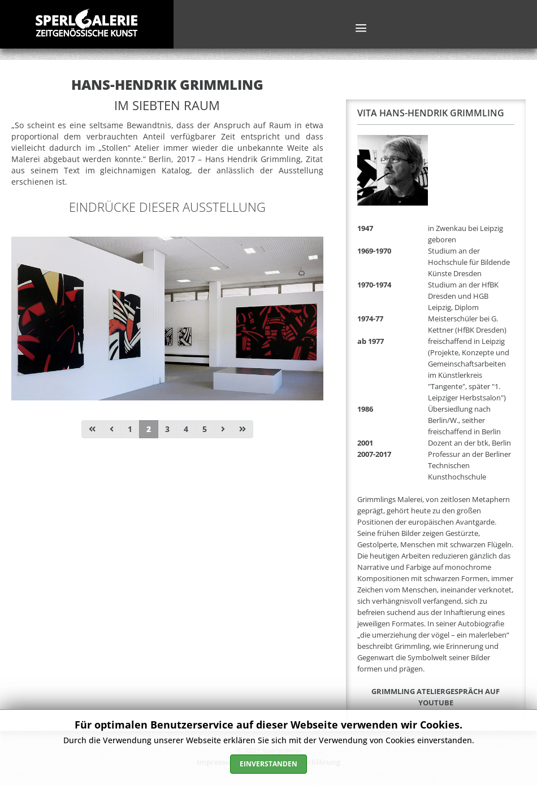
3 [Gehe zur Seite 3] (167, 429)
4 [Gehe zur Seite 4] (186, 429)
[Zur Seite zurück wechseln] (111, 429)
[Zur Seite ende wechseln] (242, 429)
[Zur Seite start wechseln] (92, 429)
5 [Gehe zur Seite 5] (204, 429)
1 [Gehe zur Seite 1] (130, 429)
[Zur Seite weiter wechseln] (223, 429)
